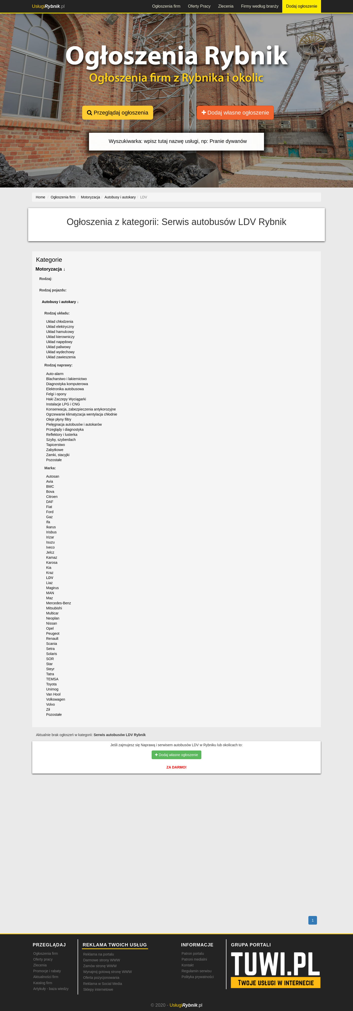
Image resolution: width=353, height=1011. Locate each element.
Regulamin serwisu (196, 971)
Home (40, 197)
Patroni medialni (194, 959)
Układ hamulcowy (60, 332)
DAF (49, 502)
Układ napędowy (59, 342)
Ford (50, 512)
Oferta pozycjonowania (101, 978)
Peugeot (52, 633)
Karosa (51, 562)
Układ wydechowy (60, 352)
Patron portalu (193, 953)
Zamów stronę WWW (100, 966)
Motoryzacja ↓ (50, 269)
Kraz (50, 573)
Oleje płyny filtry (58, 419)
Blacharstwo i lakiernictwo (66, 379)
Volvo (50, 704)
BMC (50, 486)
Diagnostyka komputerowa (67, 384)
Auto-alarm (54, 374)
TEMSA (52, 679)
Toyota (51, 684)
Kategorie (49, 259)
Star (49, 664)
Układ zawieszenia (61, 357)
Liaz (49, 583)
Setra (50, 649)
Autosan (52, 476)
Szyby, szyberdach (61, 440)
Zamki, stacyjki (57, 455)
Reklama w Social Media (102, 984)
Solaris (51, 654)
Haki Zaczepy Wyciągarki (66, 399)
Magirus (52, 588)
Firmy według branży (260, 6)
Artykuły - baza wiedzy (50, 989)
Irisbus (51, 532)
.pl (48, 6)
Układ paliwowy (58, 347)
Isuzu (50, 542)
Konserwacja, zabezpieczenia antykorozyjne (81, 409)
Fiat (49, 507)
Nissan (51, 623)
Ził (48, 709)
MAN (50, 593)
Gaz (49, 517)
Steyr (50, 669)
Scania (51, 644)
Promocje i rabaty (47, 971)
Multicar (52, 613)
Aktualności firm (45, 977)
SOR (50, 659)
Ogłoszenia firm (166, 6)
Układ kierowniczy (60, 337)
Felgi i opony (56, 394)
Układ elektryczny (60, 327)
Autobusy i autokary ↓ (60, 302)
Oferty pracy (42, 959)
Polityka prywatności (198, 977)
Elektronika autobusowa (65, 389)
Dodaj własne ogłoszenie (235, 112)
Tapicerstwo (55, 445)
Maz (49, 598)
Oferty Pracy (199, 6)
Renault (52, 638)
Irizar (50, 537)
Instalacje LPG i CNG (63, 404)
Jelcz (50, 552)
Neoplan (52, 618)
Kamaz (51, 557)
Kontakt (187, 965)
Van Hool (53, 694)
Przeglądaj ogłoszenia (117, 112)
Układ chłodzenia (59, 322)
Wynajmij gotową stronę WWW (107, 972)
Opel (50, 628)
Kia (48, 568)
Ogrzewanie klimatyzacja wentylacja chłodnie (81, 414)
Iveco (50, 547)
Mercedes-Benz (58, 603)
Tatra (50, 674)
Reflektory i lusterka (61, 435)
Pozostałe (54, 460)
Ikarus (51, 527)
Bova (50, 492)
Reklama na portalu (98, 954)
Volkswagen (55, 699)
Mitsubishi (54, 608)
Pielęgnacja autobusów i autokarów (74, 424)
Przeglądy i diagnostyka (65, 429)
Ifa (48, 522)
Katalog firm (42, 983)
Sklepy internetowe (98, 989)
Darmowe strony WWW (101, 960)
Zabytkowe (54, 450)
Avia (49, 481)
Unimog (52, 689)
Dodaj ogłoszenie (301, 6)
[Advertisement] (176, 799)
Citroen (52, 497)
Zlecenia (225, 6)
